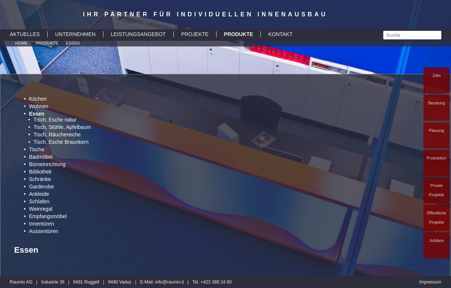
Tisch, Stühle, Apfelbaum (62, 127)
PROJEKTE (195, 34)
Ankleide (39, 194)
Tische (36, 149)
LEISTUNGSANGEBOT (138, 34)
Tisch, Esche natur (54, 120)
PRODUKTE (238, 34)
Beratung (436, 103)
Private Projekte (436, 190)
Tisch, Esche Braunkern (61, 142)
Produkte (47, 43)
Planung (436, 130)
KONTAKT (280, 34)
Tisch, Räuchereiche (57, 134)
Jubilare (436, 240)
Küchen (38, 99)
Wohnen (38, 106)
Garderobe (41, 187)
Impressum (430, 282)
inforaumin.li (169, 282)
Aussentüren (43, 231)
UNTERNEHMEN (75, 34)
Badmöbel (40, 157)
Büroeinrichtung (47, 164)
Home (21, 43)
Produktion (437, 158)
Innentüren (41, 224)
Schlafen (39, 201)
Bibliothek (40, 172)
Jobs (436, 75)
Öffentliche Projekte (436, 217)
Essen (73, 43)
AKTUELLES (25, 34)
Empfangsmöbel (48, 216)
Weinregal (40, 209)
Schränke (40, 179)
